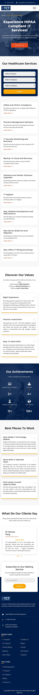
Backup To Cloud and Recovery (17, 158)
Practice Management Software (18, 122)
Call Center (24, 651)
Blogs (22, 643)
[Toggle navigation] (34, 8)
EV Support (6, 643)
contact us (19, 45)
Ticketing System (8, 667)
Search (19, 91)
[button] (17, 556)
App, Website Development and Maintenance (18, 212)
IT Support (5, 639)
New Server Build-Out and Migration (15, 232)
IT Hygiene (8, 194)
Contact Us (24, 639)
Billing (4, 678)
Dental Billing (6, 647)
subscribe (19, 586)
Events (23, 647)
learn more (8, 113)
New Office (5, 655)
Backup (4, 651)
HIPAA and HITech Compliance (17, 105)
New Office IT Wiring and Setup (18, 250)
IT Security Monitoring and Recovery (15, 140)
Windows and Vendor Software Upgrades (17, 176)
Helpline (23, 655)
